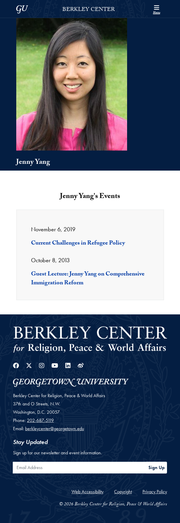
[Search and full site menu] (156, 8)
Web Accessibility (87, 492)
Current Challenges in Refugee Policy (78, 244)
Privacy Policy (154, 492)
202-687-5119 (40, 420)
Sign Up (156, 467)
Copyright (123, 492)
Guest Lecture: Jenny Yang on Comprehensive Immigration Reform (88, 279)
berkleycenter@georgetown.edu (54, 428)
